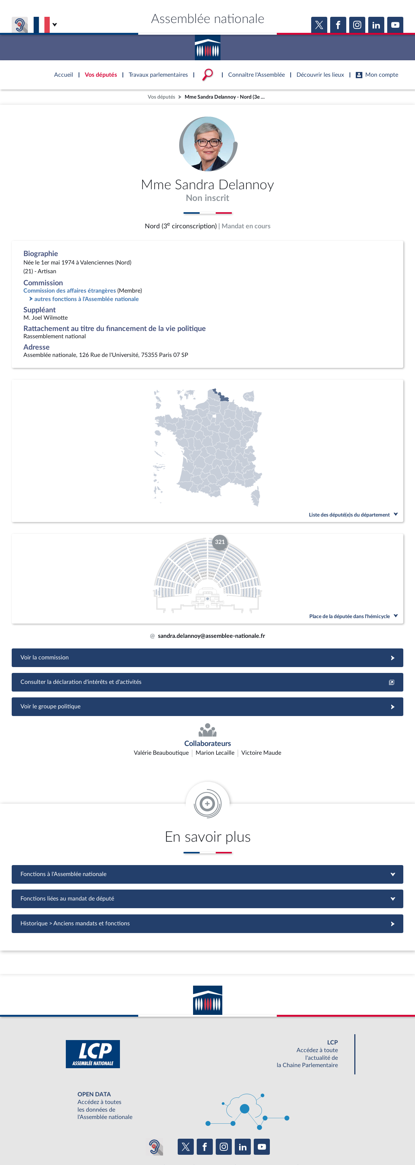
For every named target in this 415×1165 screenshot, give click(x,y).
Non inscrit (207, 198)
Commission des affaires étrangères (69, 291)
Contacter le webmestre (236, 1141)
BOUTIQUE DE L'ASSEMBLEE (89, 1125)
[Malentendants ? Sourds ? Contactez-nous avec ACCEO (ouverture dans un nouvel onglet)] (154, 1103)
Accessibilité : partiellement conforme (168, 1141)
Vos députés (161, 97)
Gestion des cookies (304, 1141)
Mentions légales (107, 1141)
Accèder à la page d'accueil (207, 45)
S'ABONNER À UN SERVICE (236, 1125)
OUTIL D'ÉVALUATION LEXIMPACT (314, 1125)
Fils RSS (273, 1141)
